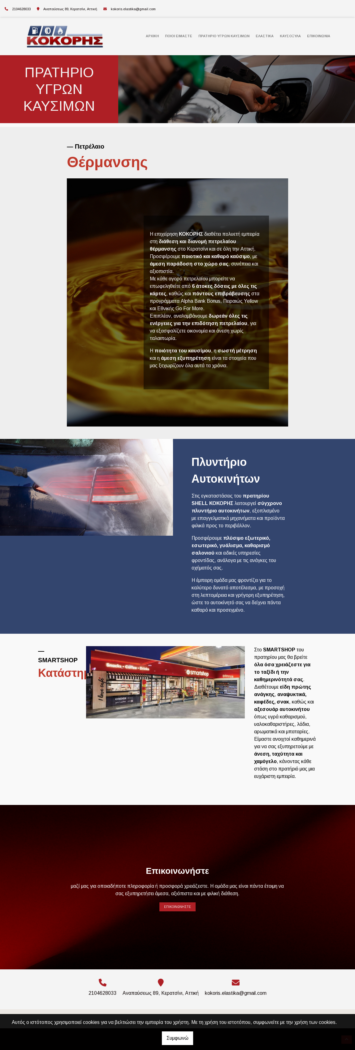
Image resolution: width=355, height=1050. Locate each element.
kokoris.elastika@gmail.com (133, 9)
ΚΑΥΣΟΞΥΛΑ (290, 36)
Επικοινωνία (318, 36)
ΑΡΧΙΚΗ (152, 36)
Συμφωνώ (177, 1038)
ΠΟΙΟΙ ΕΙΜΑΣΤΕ (178, 36)
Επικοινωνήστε (177, 907)
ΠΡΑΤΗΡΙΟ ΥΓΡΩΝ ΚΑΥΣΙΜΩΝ (223, 36)
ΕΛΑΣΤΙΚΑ (265, 36)
